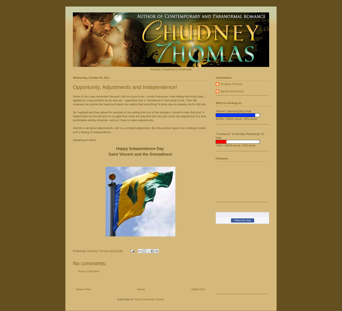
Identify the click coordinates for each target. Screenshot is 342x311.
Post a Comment (88, 271)
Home (141, 289)
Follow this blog (242, 220)
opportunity (137, 96)
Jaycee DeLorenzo (232, 91)
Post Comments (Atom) (149, 299)
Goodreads (185, 69)
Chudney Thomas (231, 84)
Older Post (198, 289)
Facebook (169, 69)
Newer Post (83, 289)
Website (155, 69)
